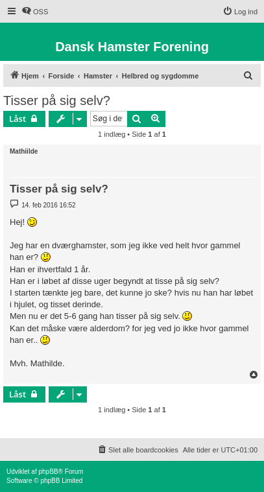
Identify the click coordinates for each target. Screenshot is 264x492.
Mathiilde (24, 151)
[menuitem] (34, 11)
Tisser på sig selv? (56, 100)
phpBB (48, 471)
